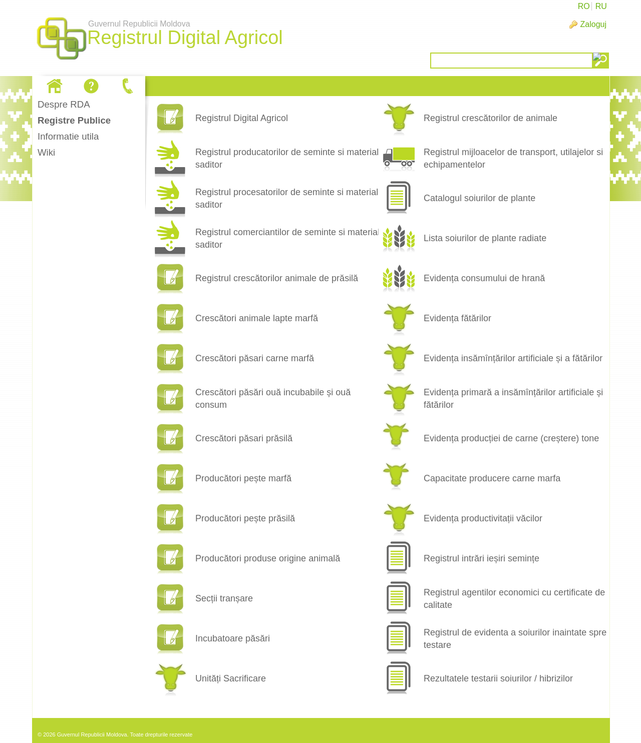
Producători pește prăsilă (245, 518)
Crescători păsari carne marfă (254, 358)
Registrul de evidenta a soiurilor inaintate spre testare (515, 638)
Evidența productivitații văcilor (483, 518)
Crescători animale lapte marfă (256, 318)
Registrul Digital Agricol (241, 118)
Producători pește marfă (243, 478)
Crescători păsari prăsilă (243, 438)
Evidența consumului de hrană (484, 278)
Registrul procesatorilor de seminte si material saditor (286, 198)
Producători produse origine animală (267, 558)
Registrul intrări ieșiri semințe (481, 558)
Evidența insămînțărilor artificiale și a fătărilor (513, 358)
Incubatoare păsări (232, 638)
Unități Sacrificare (230, 678)
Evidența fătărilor (457, 318)
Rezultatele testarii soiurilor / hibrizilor (498, 678)
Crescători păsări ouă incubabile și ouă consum (273, 398)
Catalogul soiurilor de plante (479, 198)
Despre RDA (64, 104)
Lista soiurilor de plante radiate (485, 238)
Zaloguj (593, 24)
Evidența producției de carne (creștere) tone (511, 438)
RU (601, 6)
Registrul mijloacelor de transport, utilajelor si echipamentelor (513, 158)
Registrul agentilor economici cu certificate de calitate (514, 598)
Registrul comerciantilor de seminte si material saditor (287, 238)
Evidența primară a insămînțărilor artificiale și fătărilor (513, 398)
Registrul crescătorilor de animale (490, 118)
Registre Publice (74, 120)
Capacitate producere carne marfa (492, 478)
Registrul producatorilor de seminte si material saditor (287, 158)
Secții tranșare (224, 598)
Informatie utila (68, 136)
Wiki (46, 152)
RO (584, 6)
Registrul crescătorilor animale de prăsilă (276, 278)
